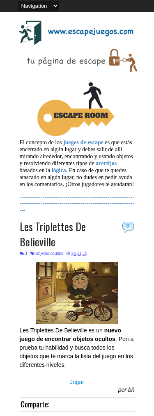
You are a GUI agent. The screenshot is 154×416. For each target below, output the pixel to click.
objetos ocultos (49, 253)
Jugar (77, 382)
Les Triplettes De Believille (53, 234)
